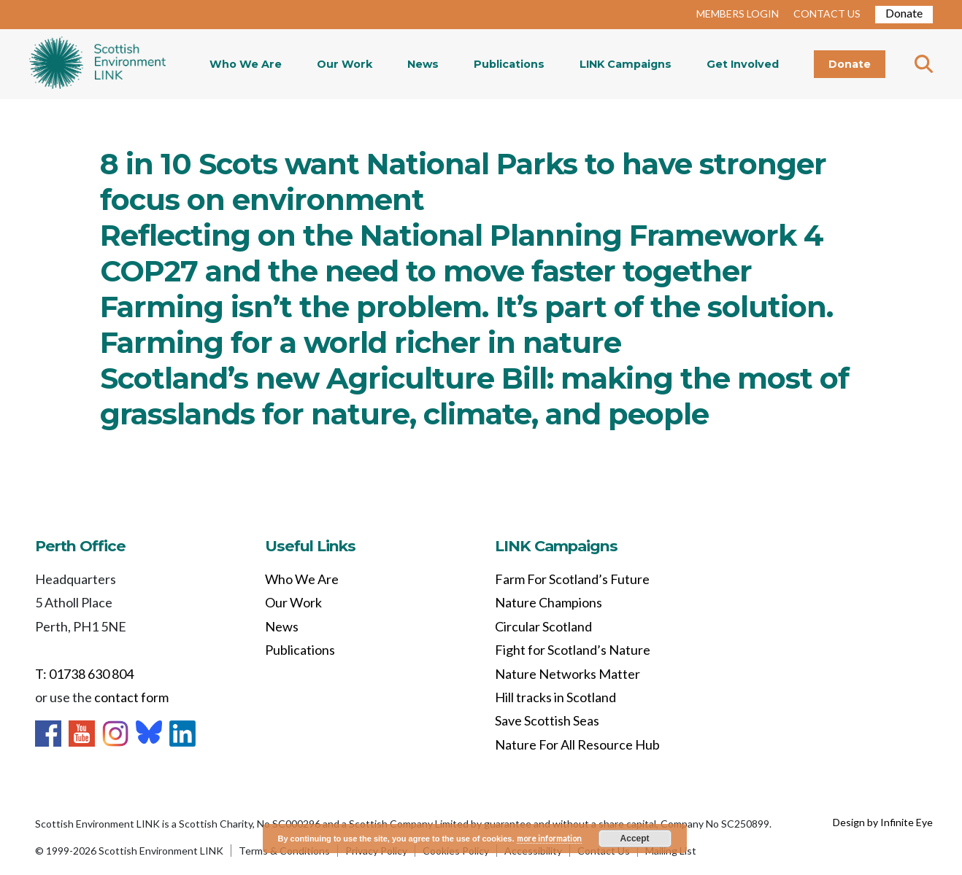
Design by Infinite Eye (883, 822)
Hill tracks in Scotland (555, 697)
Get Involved (743, 64)
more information (549, 838)
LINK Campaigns (626, 64)
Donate (904, 13)
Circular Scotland (543, 626)
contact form (131, 697)
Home (97, 64)
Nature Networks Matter (567, 674)
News (423, 64)
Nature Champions (548, 602)
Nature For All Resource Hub (577, 744)
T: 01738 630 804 (84, 674)
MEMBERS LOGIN (737, 13)
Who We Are (245, 64)
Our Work (344, 64)
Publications (509, 64)
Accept (635, 838)
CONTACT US (827, 13)
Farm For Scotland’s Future (572, 579)
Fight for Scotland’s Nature (572, 650)
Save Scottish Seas (547, 720)
